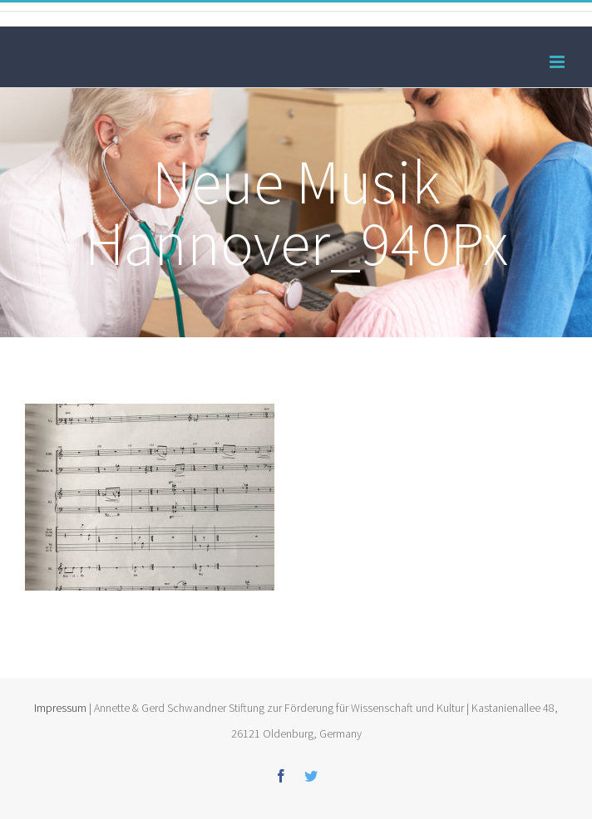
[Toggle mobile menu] (558, 62)
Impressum (60, 707)
